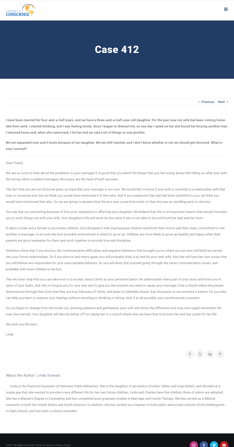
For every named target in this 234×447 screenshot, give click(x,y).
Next (221, 102)
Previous (208, 102)
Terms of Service (44, 445)
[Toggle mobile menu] (226, 9)
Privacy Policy (63, 445)
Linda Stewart (49, 375)
